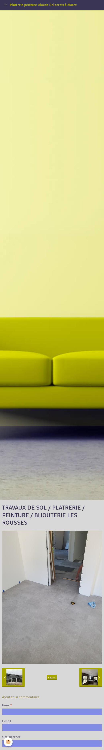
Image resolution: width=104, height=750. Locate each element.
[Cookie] (8, 741)
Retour (52, 677)
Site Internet (11, 737)
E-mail (6, 721)
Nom (5, 705)
